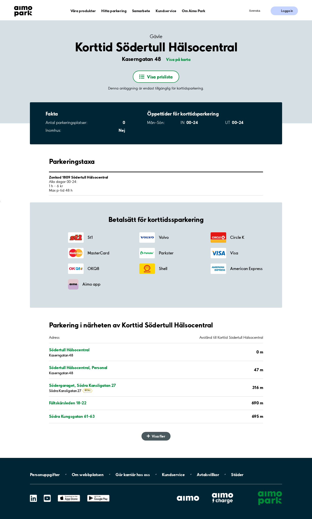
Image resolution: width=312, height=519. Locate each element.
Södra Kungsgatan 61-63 (71, 416)
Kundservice (166, 10)
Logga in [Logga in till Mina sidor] (287, 11)
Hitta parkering (113, 10)
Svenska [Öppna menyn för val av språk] (254, 10)
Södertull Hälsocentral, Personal (78, 367)
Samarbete (141, 10)
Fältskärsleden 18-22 (67, 402)
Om (87, 474)
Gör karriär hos (132, 474)
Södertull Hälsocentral (69, 349)
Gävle (156, 36)
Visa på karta (178, 59)
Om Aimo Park (193, 10)
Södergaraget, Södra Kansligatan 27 (82, 385)
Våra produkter (83, 10)
